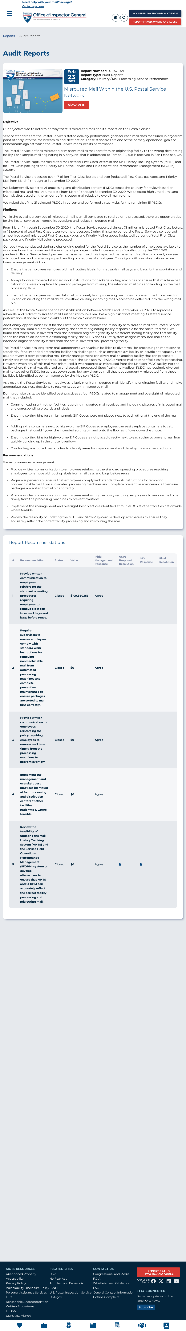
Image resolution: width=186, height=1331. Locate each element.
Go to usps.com (33, 6)
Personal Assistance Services (26, 1292)
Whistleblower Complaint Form (155, 13)
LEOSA (11, 1311)
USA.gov (56, 1297)
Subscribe (146, 1307)
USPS (53, 1274)
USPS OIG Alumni (18, 1315)
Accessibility (14, 1278)
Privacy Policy (16, 1283)
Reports (9, 36)
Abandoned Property (21, 1274)
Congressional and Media (111, 1274)
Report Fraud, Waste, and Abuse (155, 21)
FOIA (96, 1278)
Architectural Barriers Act (68, 1283)
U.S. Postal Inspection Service (70, 1292)
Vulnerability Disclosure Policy (27, 1288)
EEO (9, 1297)
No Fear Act (58, 1278)
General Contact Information (114, 1292)
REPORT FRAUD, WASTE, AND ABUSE (159, 1272)
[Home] (54, 21)
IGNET (54, 1288)
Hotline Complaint (106, 1297)
